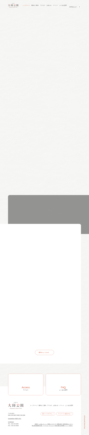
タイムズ (51, 425)
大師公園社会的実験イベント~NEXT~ (63, 425)
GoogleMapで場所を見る (14, 418)
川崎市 (36, 424)
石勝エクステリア (51, 424)
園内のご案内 (35, 5)
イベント (55, 5)
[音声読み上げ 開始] (80, 7)
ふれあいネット (42, 424)
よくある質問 (63, 5)
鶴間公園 (59, 424)
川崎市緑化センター (67, 424)
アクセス (42, 5)
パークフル (45, 425)
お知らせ (49, 5)
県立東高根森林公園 (37, 425)
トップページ (26, 5)
